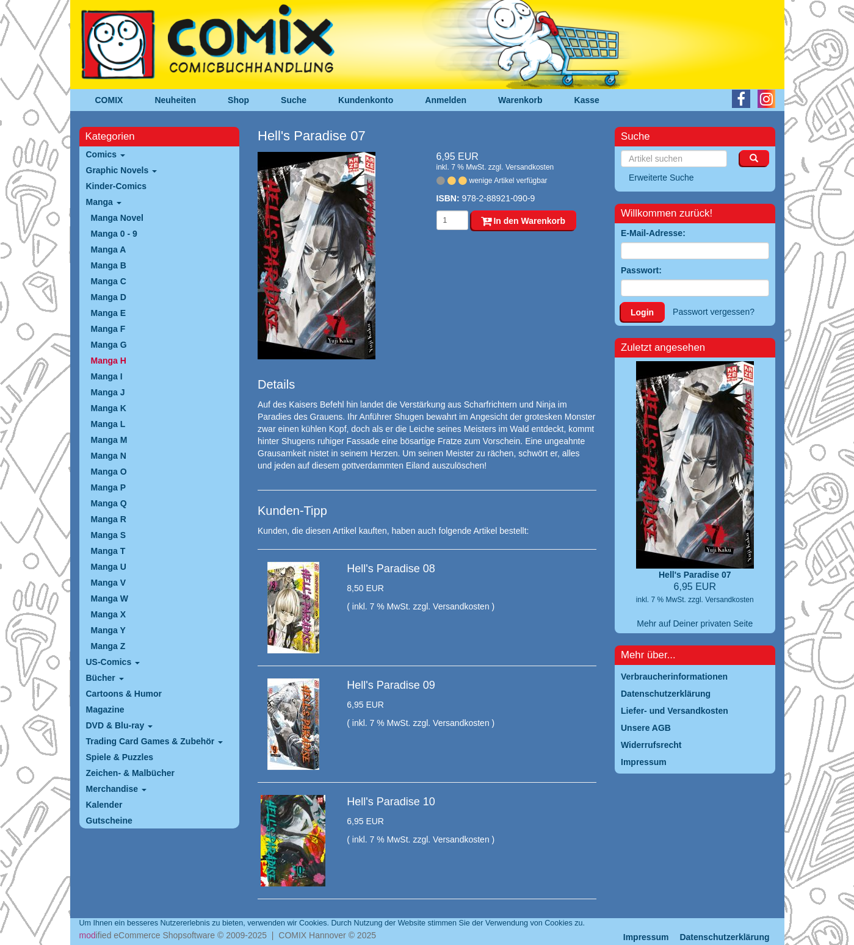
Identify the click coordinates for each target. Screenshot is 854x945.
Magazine (105, 709)
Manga (103, 202)
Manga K (108, 408)
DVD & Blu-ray (119, 725)
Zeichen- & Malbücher (130, 773)
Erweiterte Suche (661, 177)
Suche (293, 100)
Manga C (108, 281)
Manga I (107, 376)
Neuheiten (175, 100)
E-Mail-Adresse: (653, 233)
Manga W (109, 598)
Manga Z (108, 646)
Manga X (108, 614)
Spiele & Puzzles (119, 757)
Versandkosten (529, 167)
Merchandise (116, 789)
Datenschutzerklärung (724, 937)
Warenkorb (520, 100)
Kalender (104, 805)
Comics (105, 154)
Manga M (109, 440)
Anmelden (445, 100)
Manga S (108, 535)
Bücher (105, 678)
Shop (238, 100)
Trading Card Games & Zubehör (154, 741)
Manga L (108, 424)
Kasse (586, 100)
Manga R (108, 519)
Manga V (108, 582)
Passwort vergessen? (713, 312)
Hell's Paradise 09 (391, 685)
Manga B (108, 265)
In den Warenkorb (523, 221)
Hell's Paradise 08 (391, 568)
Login (642, 312)
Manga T (108, 551)
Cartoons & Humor (124, 694)
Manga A (108, 249)
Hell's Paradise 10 (391, 802)
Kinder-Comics (116, 186)
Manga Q (109, 503)
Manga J (108, 392)
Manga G (109, 345)
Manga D (108, 297)
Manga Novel (117, 218)
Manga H (108, 360)
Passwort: (641, 270)
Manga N (108, 456)
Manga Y (108, 630)
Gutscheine (109, 820)
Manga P (108, 487)
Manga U (108, 567)
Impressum (646, 937)
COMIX (109, 100)
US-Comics (113, 662)
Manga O (109, 471)
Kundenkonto (365, 100)
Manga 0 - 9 (114, 234)
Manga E (108, 313)
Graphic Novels (121, 170)
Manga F (108, 329)
